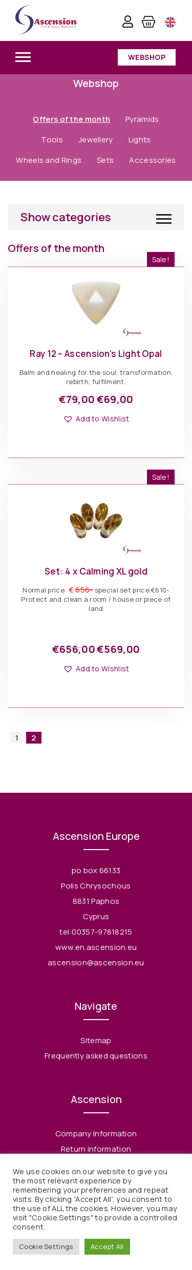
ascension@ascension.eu (96, 962)
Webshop (147, 57)
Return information (96, 1149)
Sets (105, 160)
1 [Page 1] (16, 737)
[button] (96, 419)
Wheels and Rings (48, 160)
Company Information (96, 1133)
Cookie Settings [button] (46, 1246)
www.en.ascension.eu (96, 947)
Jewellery (95, 139)
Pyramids (142, 119)
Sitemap (95, 1040)
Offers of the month (71, 119)
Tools (52, 139)
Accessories (152, 160)
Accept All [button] (107, 1246)
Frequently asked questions (96, 1055)
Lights (140, 139)
